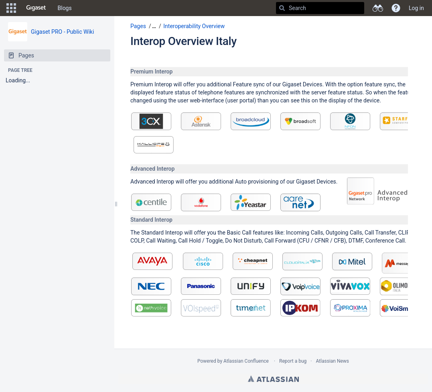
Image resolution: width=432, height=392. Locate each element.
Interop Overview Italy (183, 41)
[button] (11, 8)
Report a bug (292, 361)
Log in (416, 8)
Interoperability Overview (194, 26)
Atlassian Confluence (246, 361)
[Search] (282, 8)
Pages (138, 26)
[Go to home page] (36, 8)
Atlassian (273, 379)
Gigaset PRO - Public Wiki (62, 32)
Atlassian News (332, 361)
